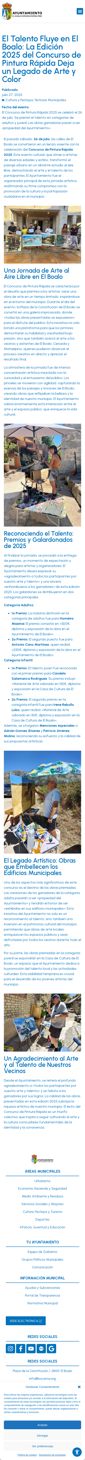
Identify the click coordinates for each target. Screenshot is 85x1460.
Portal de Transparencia (42, 1295)
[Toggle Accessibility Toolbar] (77, 1452)
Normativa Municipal (42, 1303)
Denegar (42, 1435)
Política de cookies (27, 1455)
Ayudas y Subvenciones (42, 1288)
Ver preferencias (42, 1446)
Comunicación (42, 1267)
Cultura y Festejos (19, 100)
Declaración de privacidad (52, 1455)
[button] (79, 1387)
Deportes (42, 1219)
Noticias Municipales (50, 100)
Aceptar (43, 1425)
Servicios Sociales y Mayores (42, 1204)
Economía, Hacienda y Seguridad (42, 1188)
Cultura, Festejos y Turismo (42, 1212)
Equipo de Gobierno (42, 1252)
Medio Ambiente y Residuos (42, 1196)
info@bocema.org (42, 1379)
